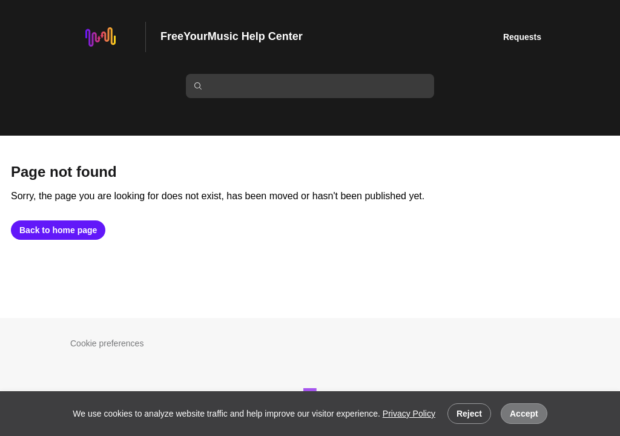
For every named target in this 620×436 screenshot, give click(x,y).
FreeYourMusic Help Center (231, 36)
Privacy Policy (409, 413)
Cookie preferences (106, 343)
